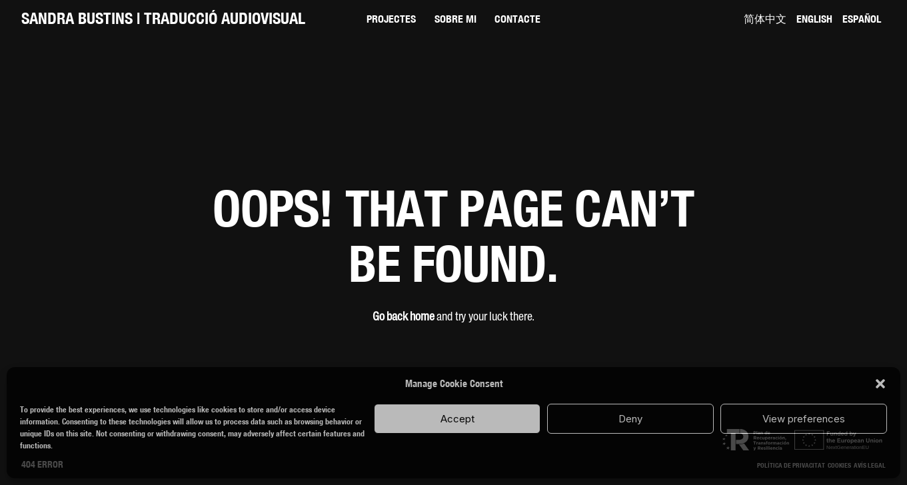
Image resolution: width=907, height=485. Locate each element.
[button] (880, 383)
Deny (630, 418)
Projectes (391, 18)
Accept (457, 418)
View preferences (803, 418)
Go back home (404, 317)
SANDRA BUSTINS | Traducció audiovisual (163, 18)
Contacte (517, 18)
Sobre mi (455, 18)
